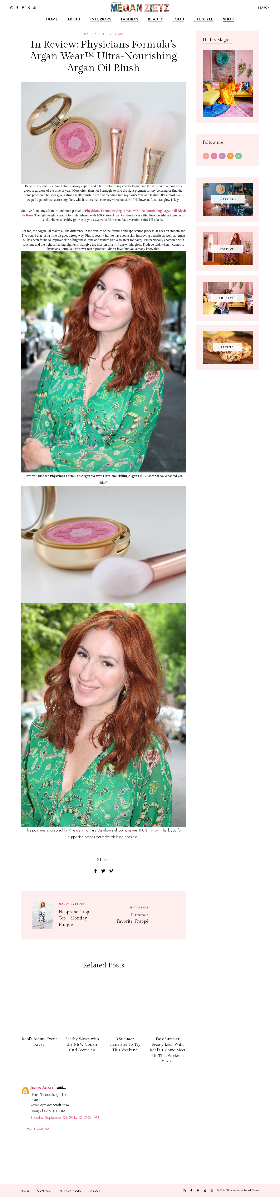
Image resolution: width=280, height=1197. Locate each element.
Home (52, 19)
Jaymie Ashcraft (43, 1087)
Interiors (100, 19)
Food (178, 19)
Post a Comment (38, 1128)
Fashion (130, 19)
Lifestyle (203, 19)
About (74, 19)
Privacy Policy (71, 1191)
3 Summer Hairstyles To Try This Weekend (124, 1044)
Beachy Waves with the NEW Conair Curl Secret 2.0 (82, 1044)
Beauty (155, 19)
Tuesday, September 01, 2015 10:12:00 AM (65, 1117)
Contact (44, 1191)
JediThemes (253, 1190)
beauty (88, 34)
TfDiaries (231, 1190)
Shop (228, 19)
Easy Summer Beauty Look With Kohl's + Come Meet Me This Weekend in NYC (167, 1050)
